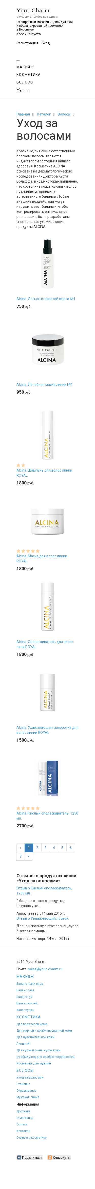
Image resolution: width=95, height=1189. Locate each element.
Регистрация (27, 43)
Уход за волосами (29, 1077)
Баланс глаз (25, 990)
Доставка (23, 1111)
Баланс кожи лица (29, 983)
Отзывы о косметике (31, 1137)
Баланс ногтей (26, 1003)
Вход (46, 43)
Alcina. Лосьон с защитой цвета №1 (45, 299)
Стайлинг (23, 1084)
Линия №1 (23, 1044)
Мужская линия (27, 1097)
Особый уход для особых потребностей (45, 1057)
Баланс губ (24, 997)
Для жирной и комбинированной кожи (44, 1030)
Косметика (28, 75)
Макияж (25, 67)
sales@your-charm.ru (45, 969)
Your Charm (33, 10)
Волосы (24, 82)
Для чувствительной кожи (35, 1037)
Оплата (21, 1124)
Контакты (23, 1131)
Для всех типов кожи (31, 1024)
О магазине (24, 1118)
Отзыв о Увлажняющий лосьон (42, 918)
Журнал (23, 90)
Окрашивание (26, 1090)
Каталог (44, 114)
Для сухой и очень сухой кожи (38, 1050)
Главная (23, 114)
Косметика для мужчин (33, 1063)
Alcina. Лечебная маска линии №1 (44, 385)
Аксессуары (25, 1010)
